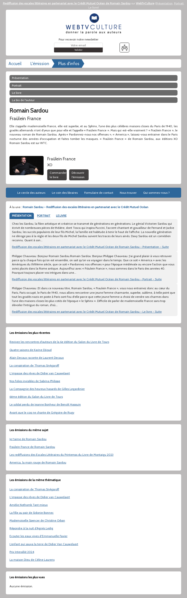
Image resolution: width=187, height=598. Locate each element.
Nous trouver (128, 192)
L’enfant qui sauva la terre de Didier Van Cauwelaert (43, 544)
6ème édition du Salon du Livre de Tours (36, 396)
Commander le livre (58, 175)
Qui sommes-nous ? (156, 192)
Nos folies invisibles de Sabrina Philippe (34, 381)
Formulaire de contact (98, 192)
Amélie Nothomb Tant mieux (28, 505)
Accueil (15, 63)
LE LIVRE (61, 215)
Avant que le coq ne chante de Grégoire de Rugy (41, 412)
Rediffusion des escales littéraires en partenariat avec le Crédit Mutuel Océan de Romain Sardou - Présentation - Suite (90, 247)
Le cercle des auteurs (31, 192)
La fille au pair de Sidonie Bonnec (31, 512)
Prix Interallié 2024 (21, 552)
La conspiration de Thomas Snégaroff (34, 365)
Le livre (93, 7)
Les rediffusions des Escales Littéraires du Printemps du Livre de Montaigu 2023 (61, 454)
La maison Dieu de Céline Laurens (32, 559)
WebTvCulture (145, 3)
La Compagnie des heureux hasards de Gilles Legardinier (47, 389)
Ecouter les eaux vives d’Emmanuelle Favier (38, 536)
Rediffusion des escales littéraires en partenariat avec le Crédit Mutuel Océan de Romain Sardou (67, 3)
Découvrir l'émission (78, 175)
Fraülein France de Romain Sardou (32, 447)
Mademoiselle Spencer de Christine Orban (37, 520)
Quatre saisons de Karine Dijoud (30, 350)
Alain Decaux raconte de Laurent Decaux (36, 357)
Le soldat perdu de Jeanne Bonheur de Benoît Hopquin (45, 404)
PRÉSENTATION (21, 215)
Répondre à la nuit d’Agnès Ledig (31, 528)
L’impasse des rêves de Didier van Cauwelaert (39, 373)
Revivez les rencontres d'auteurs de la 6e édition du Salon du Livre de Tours (59, 342)
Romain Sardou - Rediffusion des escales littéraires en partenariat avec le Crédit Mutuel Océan (85, 207)
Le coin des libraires (65, 192)
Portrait (179, 3)
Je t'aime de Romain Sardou (28, 439)
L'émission (39, 63)
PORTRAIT (43, 215)
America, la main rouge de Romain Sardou (37, 462)
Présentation (164, 3)
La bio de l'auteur (23, 100)
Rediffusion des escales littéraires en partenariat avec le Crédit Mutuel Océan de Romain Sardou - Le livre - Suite (87, 311)
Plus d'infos (68, 63)
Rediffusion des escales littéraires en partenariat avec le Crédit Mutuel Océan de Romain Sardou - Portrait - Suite (87, 279)
